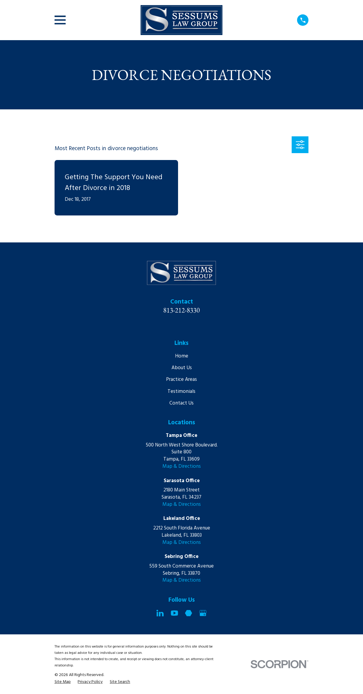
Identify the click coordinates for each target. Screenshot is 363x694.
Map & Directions (181, 466)
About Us (181, 368)
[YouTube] (174, 613)
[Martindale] (188, 613)
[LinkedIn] (160, 613)
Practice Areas (181, 379)
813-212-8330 (181, 310)
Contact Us (181, 403)
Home (181, 356)
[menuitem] (63, 682)
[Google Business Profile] (203, 613)
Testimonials (181, 391)
